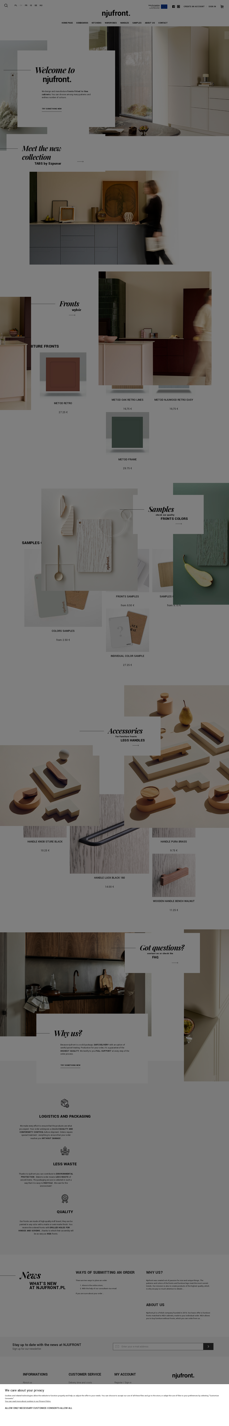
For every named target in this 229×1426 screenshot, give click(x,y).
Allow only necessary (19, 1408)
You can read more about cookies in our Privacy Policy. (28, 1401)
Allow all (66, 1408)
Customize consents (46, 1408)
